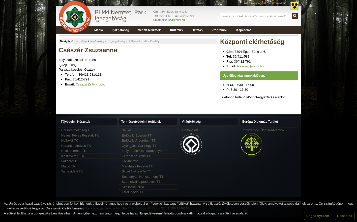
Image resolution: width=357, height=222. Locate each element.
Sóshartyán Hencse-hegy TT (142, 177)
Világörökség (191, 121)
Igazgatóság (117, 41)
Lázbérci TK (70, 161)
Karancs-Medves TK (76, 146)
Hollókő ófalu (191, 130)
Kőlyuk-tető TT (132, 161)
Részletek (344, 216)
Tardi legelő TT (132, 192)
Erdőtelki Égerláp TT (137, 135)
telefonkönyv (98, 41)
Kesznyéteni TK (72, 156)
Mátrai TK (68, 166)
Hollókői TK (69, 140)
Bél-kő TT (129, 130)
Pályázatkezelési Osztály (144, 41)
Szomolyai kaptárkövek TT (141, 182)
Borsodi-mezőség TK (76, 130)
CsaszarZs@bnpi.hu (91, 84)
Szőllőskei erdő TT (135, 187)
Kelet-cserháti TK (73, 151)
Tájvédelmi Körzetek (75, 121)
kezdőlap (81, 41)
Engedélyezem (317, 216)
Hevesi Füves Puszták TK (80, 135)
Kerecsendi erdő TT (136, 156)
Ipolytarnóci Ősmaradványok (263, 130)
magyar (249, 3)
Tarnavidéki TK (72, 171)
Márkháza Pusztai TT (137, 166)
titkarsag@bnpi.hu (173, 19)
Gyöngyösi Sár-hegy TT (139, 146)
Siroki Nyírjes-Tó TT (136, 171)
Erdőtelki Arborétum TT (138, 140)
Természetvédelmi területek (141, 121)
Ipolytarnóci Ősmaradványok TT (145, 151)
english (263, 3)
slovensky (278, 3)
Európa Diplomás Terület (260, 121)
